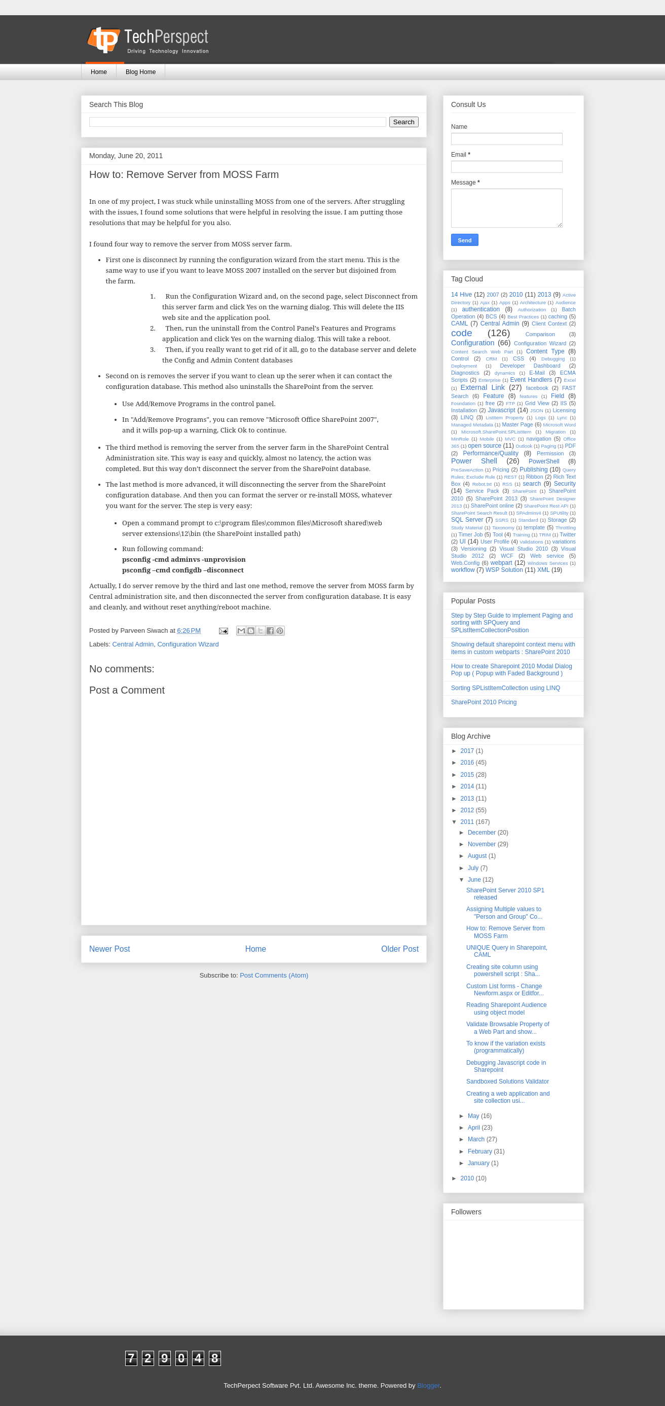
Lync (562, 417)
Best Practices (523, 316)
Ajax (485, 302)
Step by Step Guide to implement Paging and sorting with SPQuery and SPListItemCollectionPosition (512, 623)
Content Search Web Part (482, 351)
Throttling (566, 527)
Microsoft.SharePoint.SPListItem (496, 432)
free (490, 403)
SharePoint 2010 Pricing (483, 702)
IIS (563, 403)
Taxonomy (503, 527)
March (477, 1139)
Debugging (553, 359)
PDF (570, 446)
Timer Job (471, 534)
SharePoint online (492, 505)
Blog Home (141, 72)
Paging (548, 446)
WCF (507, 556)
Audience (566, 302)
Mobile (486, 439)
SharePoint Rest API (546, 506)
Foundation (463, 403)
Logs (540, 417)
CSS (518, 358)
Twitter (568, 534)
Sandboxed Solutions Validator (507, 1081)
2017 (468, 750)
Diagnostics (465, 373)
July (474, 868)
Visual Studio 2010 (523, 549)
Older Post (400, 949)
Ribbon (534, 477)
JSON (536, 410)
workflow (463, 569)
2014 (468, 786)
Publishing (533, 469)
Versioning (473, 549)
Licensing (564, 410)
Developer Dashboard (530, 366)
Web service (547, 556)
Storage (557, 520)
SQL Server (467, 519)
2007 (493, 295)
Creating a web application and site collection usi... (508, 1097)
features (529, 396)
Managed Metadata (472, 424)
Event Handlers (531, 379)
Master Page (517, 424)
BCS (491, 316)
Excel (570, 380)
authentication (481, 309)
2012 (468, 810)
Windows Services (548, 563)
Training (521, 534)
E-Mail (537, 373)
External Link (483, 387)
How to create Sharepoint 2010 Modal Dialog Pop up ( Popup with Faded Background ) (511, 670)
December (483, 832)
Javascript (501, 410)
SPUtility (559, 513)
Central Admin (133, 644)
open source (484, 445)
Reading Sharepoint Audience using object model (506, 1008)
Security (565, 483)
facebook (537, 388)
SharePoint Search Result (479, 513)
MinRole (460, 439)
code (461, 333)
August (478, 855)
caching (557, 316)
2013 (544, 294)
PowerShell (544, 461)
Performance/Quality (491, 453)
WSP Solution (504, 569)
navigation (539, 439)
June (475, 879)
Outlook (523, 446)
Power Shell (474, 461)
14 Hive (461, 294)
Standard (528, 520)
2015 (468, 774)
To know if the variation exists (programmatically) (505, 1047)
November (483, 844)
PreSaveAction (467, 470)
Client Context (549, 323)
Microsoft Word (559, 424)
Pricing (501, 469)
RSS (507, 484)
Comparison (540, 334)
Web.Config (465, 563)
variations (564, 541)
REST (510, 477)
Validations (531, 542)
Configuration (473, 343)
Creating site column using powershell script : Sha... (503, 970)
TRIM (544, 534)
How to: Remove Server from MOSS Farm (505, 932)
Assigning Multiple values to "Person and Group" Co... (504, 913)
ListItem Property (505, 417)
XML (543, 569)
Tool (498, 534)
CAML (459, 323)
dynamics (505, 373)
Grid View (537, 403)
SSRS (501, 520)
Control (460, 358)
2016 (468, 762)
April (475, 1127)
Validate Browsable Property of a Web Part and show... (507, 1028)
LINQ (467, 417)
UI (463, 541)
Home (99, 72)
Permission (550, 453)
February (481, 1151)
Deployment (464, 366)
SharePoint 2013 (496, 498)
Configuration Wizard (187, 644)
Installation (464, 410)
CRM (491, 359)
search (532, 483)
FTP (510, 403)
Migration (556, 432)
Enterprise (489, 380)
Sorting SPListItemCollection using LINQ (505, 688)
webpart (501, 562)
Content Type (545, 351)
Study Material (467, 527)
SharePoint (524, 491)
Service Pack (482, 491)
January (479, 1163)
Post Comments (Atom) (274, 975)
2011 (468, 821)
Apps (504, 302)
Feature (493, 396)
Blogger (428, 1385)
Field (557, 396)
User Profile (495, 541)
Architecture (533, 302)
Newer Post (109, 949)
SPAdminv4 (528, 513)
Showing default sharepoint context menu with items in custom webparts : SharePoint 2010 (513, 648)
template (534, 527)
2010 (516, 294)
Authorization (532, 309)
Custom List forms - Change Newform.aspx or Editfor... (505, 990)
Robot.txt (482, 484)
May (474, 1116)
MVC (510, 439)
